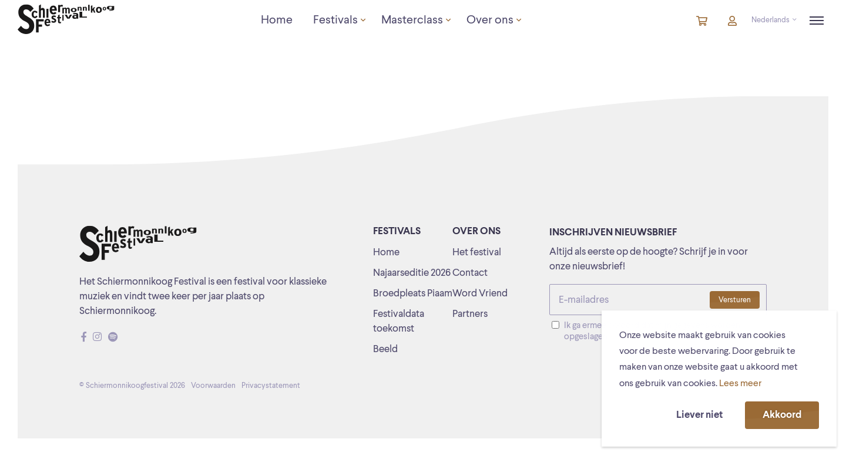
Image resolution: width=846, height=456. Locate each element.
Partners (470, 314)
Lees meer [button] (740, 384)
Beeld (385, 349)
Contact (470, 273)
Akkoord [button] (782, 415)
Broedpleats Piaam (412, 294)
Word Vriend (480, 294)
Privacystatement (270, 386)
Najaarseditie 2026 (412, 273)
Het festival (476, 253)
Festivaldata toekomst (398, 321)
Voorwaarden (213, 386)
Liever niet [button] (699, 415)
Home (386, 253)
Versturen (735, 300)
